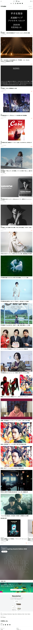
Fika (1, 617)
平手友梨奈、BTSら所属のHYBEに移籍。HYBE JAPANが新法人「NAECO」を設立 (16, 227)
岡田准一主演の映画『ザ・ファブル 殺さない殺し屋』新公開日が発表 (13, 444)
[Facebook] (17, 3)
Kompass (4, 617)
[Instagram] (15, 3)
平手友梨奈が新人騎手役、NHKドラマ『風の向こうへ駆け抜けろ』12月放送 (15, 301)
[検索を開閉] (30, 1)
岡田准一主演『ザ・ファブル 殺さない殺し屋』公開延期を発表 (12, 468)
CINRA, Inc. (4, 621)
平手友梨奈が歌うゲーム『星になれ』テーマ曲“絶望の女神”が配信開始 (14, 115)
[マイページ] (1, 1)
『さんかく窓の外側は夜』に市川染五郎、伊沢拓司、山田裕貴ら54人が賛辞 (14, 515)
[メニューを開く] (32, 1)
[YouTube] (20, 3)
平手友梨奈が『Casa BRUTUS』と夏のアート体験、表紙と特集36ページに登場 (15, 325)
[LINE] (22, 3)
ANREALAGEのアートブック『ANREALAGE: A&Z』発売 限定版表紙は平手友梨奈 (16, 253)
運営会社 (18, 628)
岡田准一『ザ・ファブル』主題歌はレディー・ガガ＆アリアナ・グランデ (14, 396)
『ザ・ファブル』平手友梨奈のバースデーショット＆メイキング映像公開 (14, 349)
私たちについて (2, 628)
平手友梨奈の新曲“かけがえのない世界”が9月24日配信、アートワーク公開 (14, 277)
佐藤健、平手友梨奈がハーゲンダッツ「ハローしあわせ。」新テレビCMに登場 (15, 420)
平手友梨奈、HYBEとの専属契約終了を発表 (9, 88)
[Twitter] (13, 3)
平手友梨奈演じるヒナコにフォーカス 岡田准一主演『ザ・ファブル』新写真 (15, 372)
